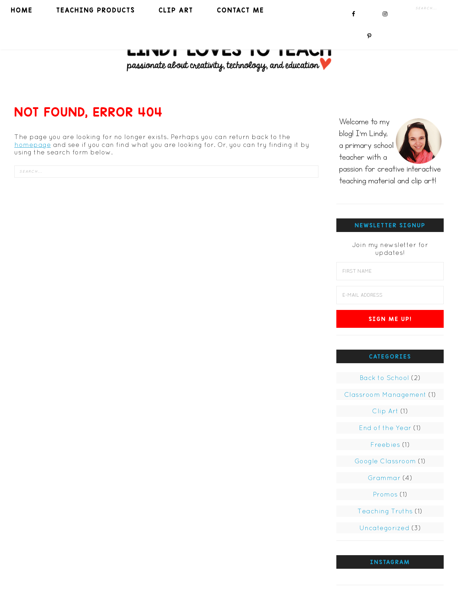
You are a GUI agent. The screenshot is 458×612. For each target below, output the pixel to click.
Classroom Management (385, 394)
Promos (385, 494)
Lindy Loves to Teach (229, 55)
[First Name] (390, 271)
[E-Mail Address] (390, 295)
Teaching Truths (385, 511)
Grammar (384, 478)
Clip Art (385, 411)
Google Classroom (385, 461)
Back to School (384, 377)
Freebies (385, 444)
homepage (32, 144)
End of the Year (385, 427)
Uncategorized (384, 528)
